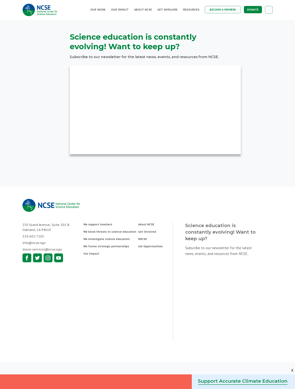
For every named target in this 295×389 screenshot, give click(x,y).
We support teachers (97, 224)
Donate (253, 9)
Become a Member (223, 9)
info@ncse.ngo (34, 243)
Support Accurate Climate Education (243, 381)
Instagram (48, 257)
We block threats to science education (109, 231)
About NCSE (143, 9)
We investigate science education (106, 239)
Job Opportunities (150, 246)
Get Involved (167, 9)
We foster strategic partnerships (106, 246)
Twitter (37, 257)
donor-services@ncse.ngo (42, 249)
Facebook (26, 257)
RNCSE (142, 239)
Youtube (58, 257)
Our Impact (120, 9)
